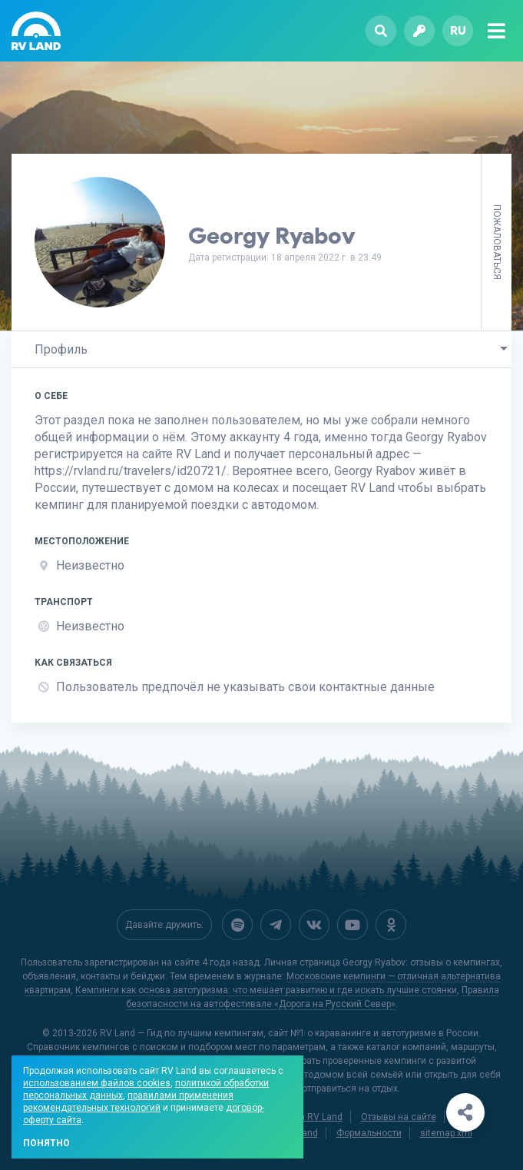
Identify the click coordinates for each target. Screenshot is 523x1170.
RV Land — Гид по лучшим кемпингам (181, 1033)
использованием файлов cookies (96, 1083)
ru (458, 30)
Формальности (369, 1133)
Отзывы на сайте (398, 1117)
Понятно (46, 1143)
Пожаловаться (497, 242)
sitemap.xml (446, 1133)
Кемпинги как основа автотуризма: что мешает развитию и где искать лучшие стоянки (266, 990)
